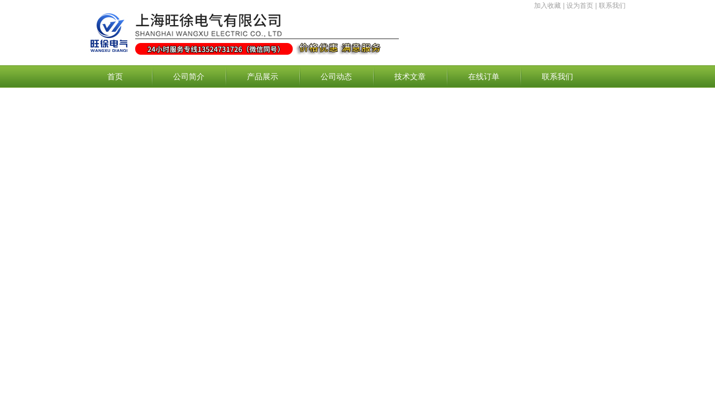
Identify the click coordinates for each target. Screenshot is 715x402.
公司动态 (336, 76)
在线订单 (483, 76)
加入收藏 (547, 5)
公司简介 (188, 76)
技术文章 (410, 76)
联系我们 (612, 5)
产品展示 (262, 76)
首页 (115, 76)
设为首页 (579, 5)
